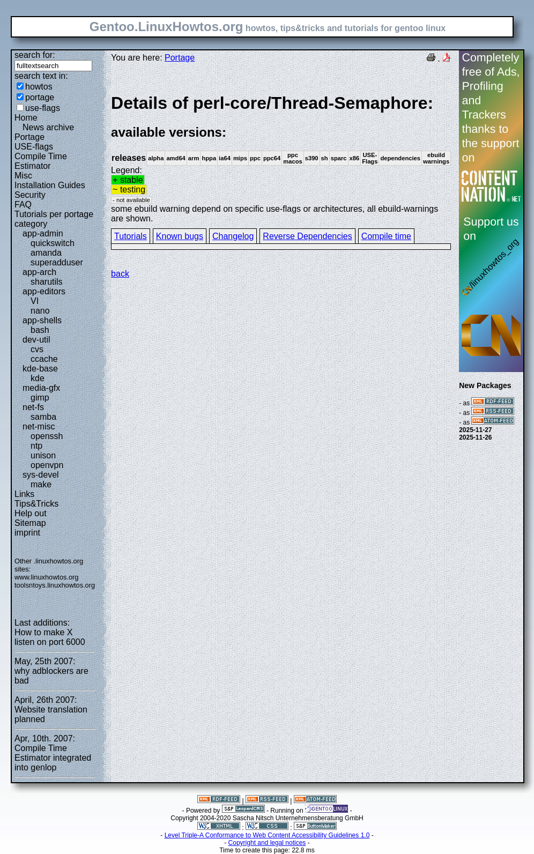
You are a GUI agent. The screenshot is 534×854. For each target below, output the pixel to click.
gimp (40, 397)
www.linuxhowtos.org (46, 577)
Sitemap (30, 523)
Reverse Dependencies (307, 236)
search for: (34, 55)
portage (39, 97)
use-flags (42, 108)
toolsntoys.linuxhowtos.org (54, 585)
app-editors (44, 291)
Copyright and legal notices (267, 842)
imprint (27, 532)
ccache (44, 358)
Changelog (233, 236)
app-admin (43, 233)
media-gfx (41, 387)
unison (43, 455)
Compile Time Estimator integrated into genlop (52, 758)
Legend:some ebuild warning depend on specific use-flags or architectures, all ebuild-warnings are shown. (281, 157)
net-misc (39, 426)
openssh (47, 436)
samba (43, 416)
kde (37, 378)
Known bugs (179, 236)
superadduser (57, 262)
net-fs (33, 407)
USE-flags (33, 146)
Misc (23, 175)
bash (40, 330)
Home (26, 117)
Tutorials (130, 236)
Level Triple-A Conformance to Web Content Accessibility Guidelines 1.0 (267, 835)
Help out (30, 513)
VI (35, 301)
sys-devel (41, 474)
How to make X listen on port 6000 (49, 637)
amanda (46, 252)
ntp (36, 445)
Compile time (386, 236)
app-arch (39, 272)
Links (24, 494)
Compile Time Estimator (40, 161)
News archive (48, 127)
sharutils (47, 281)
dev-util (36, 339)
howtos (39, 86)
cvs (37, 349)
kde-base (40, 368)
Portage (29, 137)
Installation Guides (49, 185)
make (41, 484)
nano (40, 310)
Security (30, 194)
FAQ (23, 204)
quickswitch (53, 243)
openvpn (47, 465)
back (120, 273)
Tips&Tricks (36, 503)
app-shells (42, 320)
